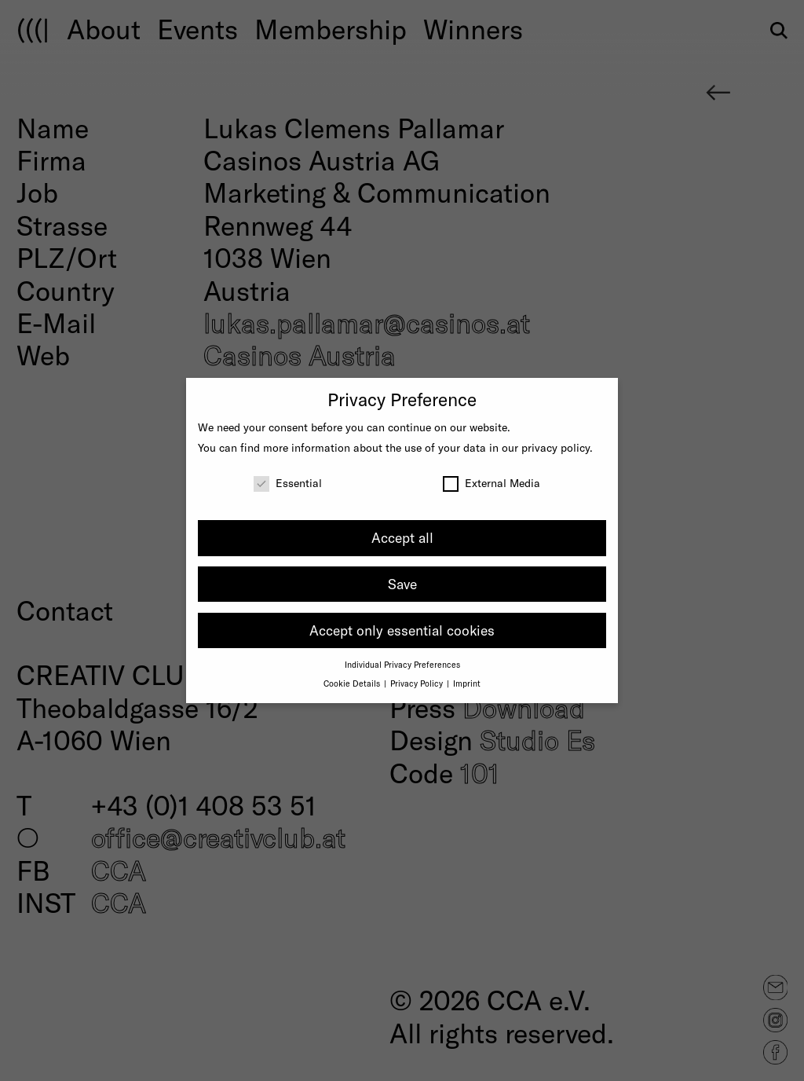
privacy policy (555, 447)
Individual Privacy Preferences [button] (402, 664)
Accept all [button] (402, 537)
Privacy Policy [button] (417, 683)
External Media (491, 482)
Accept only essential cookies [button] (402, 630)
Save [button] (402, 583)
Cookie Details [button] (352, 683)
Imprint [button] (467, 683)
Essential (288, 482)
